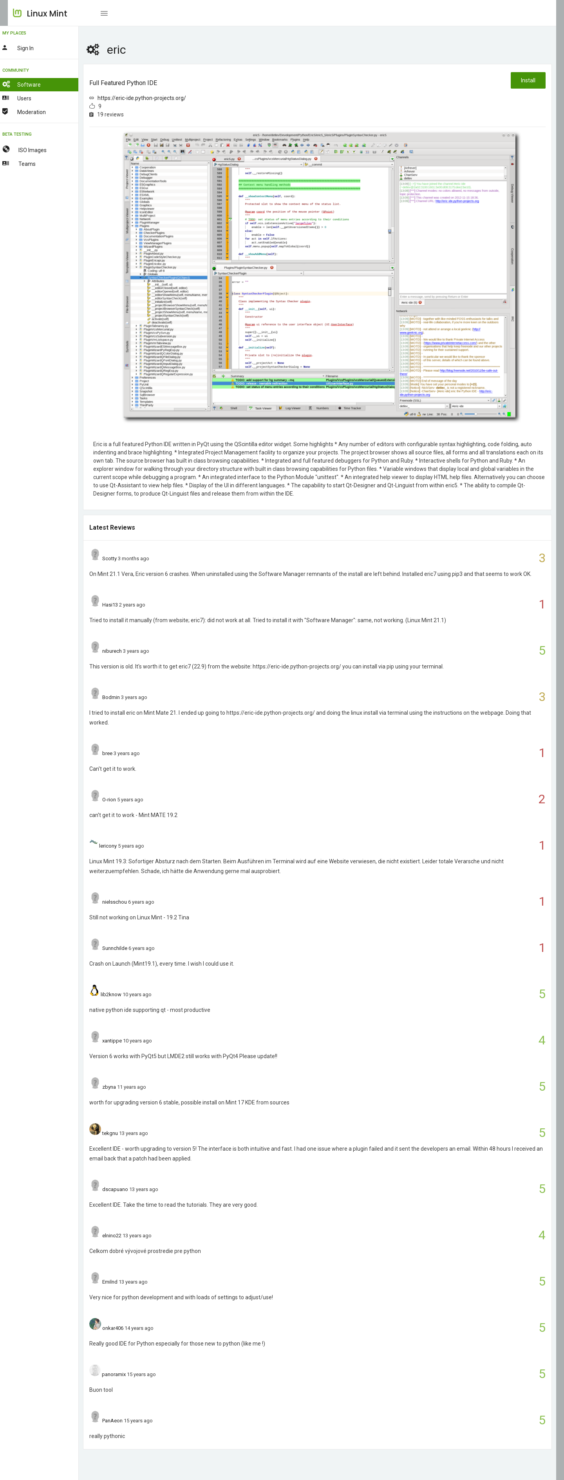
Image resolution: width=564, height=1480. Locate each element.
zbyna (121, 1087)
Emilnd (121, 1282)
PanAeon (124, 1421)
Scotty (121, 558)
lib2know (122, 994)
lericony (119, 846)
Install (528, 80)
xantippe (124, 1041)
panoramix (125, 1374)
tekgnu (122, 1133)
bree (119, 753)
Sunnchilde (126, 948)
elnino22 (123, 1235)
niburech (124, 651)
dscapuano (127, 1189)
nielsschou (126, 902)
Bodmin (123, 697)
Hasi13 (122, 605)
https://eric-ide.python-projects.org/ (153, 98)
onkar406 (124, 1328)
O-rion (121, 800)
